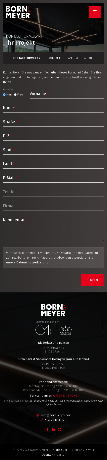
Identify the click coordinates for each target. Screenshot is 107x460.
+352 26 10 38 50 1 (56, 420)
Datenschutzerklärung (32, 262)
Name (8, 107)
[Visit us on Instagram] (60, 429)
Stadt (8, 149)
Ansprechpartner (81, 58)
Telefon (10, 191)
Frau (20, 94)
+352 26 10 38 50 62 (65, 395)
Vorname (38, 93)
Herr (9, 94)
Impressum (59, 450)
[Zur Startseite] (18, 12)
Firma (8, 205)
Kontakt (54, 58)
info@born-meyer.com (56, 415)
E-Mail (9, 177)
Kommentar (14, 219)
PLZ (6, 135)
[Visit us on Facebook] (48, 429)
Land (7, 163)
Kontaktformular (26, 58)
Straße (9, 121)
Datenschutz (78, 450)
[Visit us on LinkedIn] (54, 429)
